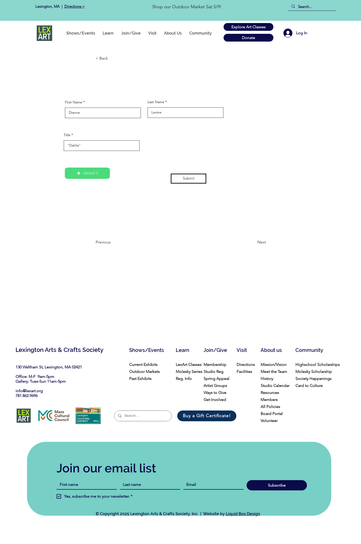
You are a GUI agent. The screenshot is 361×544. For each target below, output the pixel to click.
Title (67, 135)
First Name (73, 102)
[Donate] (248, 38)
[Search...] (312, 6)
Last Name (155, 102)
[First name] (85, 484)
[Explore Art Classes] (248, 27)
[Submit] (188, 179)
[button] (201, 33)
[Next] (253, 242)
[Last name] (148, 484)
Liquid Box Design (243, 513)
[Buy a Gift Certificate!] (206, 416)
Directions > (74, 6)
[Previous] (112, 242)
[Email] (212, 484)
